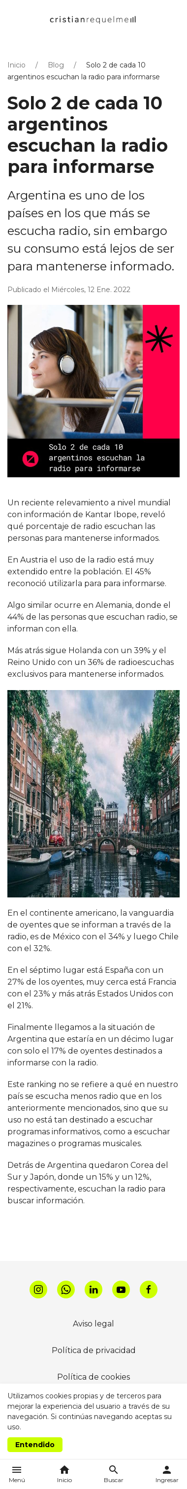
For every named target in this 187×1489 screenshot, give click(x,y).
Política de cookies (93, 1377)
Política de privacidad (94, 1350)
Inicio (16, 65)
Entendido (35, 1444)
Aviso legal (93, 1323)
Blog (56, 65)
